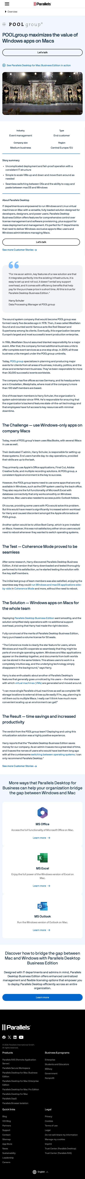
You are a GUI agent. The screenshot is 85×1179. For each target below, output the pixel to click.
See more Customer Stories (19, 250)
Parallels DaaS (9, 1099)
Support (6, 1130)
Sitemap (6, 1139)
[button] (43, 1172)
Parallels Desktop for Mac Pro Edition (20, 1089)
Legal (47, 1130)
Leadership (8, 1158)
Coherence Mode (24, 588)
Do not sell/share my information (61, 1135)
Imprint (48, 1144)
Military (48, 1069)
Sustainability (9, 1153)
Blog (4, 1116)
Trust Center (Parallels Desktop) (60, 1149)
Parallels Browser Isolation (15, 1103)
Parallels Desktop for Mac (15, 1094)
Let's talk (43, 52)
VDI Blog (6, 1121)
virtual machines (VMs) (28, 683)
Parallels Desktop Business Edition (34, 618)
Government (51, 1073)
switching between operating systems (53, 754)
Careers (6, 1162)
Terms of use (51, 1126)
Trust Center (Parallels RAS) (58, 1153)
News (5, 1149)
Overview (11, 13)
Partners (6, 1126)
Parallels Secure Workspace (16, 1068)
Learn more (39, 838)
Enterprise (50, 1060)
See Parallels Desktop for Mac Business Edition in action (39, 65)
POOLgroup (16, 361)
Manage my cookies (55, 1139)
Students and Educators (57, 1064)
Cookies (49, 1121)
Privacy (48, 1116)
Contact (6, 1135)
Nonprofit (49, 1078)
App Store (7, 1144)
